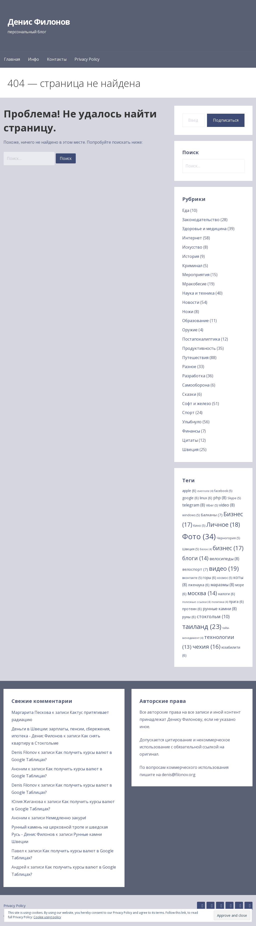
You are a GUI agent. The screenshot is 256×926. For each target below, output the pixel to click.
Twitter (239, 906)
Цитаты (190, 440)
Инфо (33, 59)
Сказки (189, 394)
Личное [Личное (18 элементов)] (223, 524)
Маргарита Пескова (31, 712)
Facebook (230, 906)
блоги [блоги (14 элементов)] (195, 558)
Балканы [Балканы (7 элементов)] (211, 514)
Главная (12, 59)
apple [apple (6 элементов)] (189, 490)
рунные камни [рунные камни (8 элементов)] (220, 608)
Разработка (193, 376)
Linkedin (210, 906)
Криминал (192, 265)
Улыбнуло (192, 422)
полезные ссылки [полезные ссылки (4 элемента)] (196, 602)
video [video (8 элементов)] (227, 505)
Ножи (187, 311)
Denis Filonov (24, 752)
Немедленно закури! (66, 818)
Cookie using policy (47, 917)
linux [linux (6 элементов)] (206, 497)
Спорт (188, 412)
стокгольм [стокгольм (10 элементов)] (213, 616)
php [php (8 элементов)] (219, 497)
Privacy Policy (87, 59)
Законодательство (201, 219)
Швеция (190, 449)
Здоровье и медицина (204, 228)
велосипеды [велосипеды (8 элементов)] (224, 558)
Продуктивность (199, 348)
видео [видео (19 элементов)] (224, 568)
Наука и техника (198, 293)
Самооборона (196, 385)
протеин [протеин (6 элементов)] (192, 608)
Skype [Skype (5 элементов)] (234, 498)
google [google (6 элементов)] (190, 497)
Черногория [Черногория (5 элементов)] (228, 538)
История (190, 256)
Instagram (220, 906)
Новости (190, 302)
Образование (195, 320)
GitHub (201, 906)
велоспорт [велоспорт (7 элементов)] (195, 569)
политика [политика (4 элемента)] (220, 602)
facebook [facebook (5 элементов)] (223, 491)
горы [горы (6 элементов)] (209, 577)
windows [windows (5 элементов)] (191, 515)
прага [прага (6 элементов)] (236, 601)
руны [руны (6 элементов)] (189, 616)
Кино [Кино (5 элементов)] (199, 525)
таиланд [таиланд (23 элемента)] (201, 626)
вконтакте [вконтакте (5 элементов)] (192, 578)
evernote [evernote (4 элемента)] (205, 491)
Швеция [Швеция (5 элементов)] (190, 549)
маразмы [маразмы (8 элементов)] (222, 584)
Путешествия (195, 357)
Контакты (56, 59)
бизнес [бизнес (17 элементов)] (228, 548)
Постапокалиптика (201, 339)
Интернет (192, 238)
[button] (232, 915)
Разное (189, 366)
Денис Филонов (39, 21)
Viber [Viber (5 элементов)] (212, 505)
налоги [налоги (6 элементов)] (226, 593)
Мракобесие (194, 284)
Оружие (190, 330)
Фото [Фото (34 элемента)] (199, 536)
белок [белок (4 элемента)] (206, 549)
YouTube (248, 906)
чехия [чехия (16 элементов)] (206, 646)
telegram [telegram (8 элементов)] (193, 505)
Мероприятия (196, 274)
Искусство (192, 247)
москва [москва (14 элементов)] (202, 593)
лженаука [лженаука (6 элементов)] (199, 584)
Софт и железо (196, 403)
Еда (185, 210)
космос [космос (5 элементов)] (224, 578)
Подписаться (225, 120)
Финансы (191, 431)
